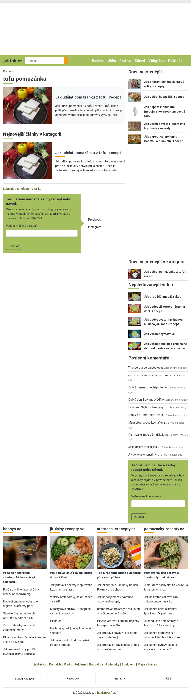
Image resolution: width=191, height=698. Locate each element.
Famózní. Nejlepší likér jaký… (146, 407)
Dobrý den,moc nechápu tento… (148, 387)
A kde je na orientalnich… (144, 454)
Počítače (175, 61)
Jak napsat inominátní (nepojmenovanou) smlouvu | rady (164, 111)
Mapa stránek (147, 664)
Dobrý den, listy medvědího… (147, 399)
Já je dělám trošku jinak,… (144, 447)
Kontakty (55, 664)
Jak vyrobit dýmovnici (159, 334)
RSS (168, 678)
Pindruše (56, 621)
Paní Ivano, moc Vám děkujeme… (149, 434)
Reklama (80, 664)
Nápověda (96, 664)
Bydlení (98, 61)
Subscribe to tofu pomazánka (22, 188)
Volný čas (156, 61)
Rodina (125, 61)
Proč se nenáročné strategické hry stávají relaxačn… (19, 577)
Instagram (94, 227)
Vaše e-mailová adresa (21, 225)
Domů (7, 71)
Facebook (94, 219)
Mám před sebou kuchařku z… (147, 422)
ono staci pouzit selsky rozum (148, 375)
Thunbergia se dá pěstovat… (146, 367)
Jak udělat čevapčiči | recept (164, 97)
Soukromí (128, 664)
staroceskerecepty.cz (116, 529)
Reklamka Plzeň (107, 692)
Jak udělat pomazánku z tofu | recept (88, 97)
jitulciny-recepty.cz (67, 529)
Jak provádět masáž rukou (162, 296)
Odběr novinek (24, 679)
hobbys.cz (12, 529)
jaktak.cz (40, 664)
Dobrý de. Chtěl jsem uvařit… (146, 415)
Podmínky (112, 664)
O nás (68, 664)
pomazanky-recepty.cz (164, 529)
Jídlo (112, 61)
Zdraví (139, 61)
